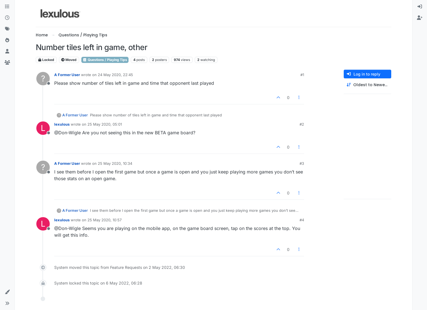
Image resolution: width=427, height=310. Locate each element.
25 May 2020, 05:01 (104, 124)
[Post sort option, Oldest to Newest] (367, 85)
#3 (302, 163)
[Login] (420, 6)
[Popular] (7, 40)
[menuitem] (420, 6)
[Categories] (7, 6)
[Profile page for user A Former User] (43, 78)
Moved (69, 60)
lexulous (62, 124)
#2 (302, 124)
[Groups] (7, 62)
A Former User (67, 74)
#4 (302, 220)
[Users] (7, 51)
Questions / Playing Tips (105, 60)
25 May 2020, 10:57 (104, 220)
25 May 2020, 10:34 (115, 163)
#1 (302, 74)
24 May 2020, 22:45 (115, 74)
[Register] (420, 17)
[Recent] (7, 17)
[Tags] (7, 29)
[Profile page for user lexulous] (43, 128)
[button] (7, 292)
